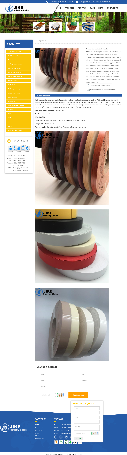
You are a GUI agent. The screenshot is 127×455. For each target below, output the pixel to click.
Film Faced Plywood (14, 72)
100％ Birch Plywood (14, 51)
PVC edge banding (14, 89)
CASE (92, 8)
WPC (10, 122)
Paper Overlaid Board (15, 130)
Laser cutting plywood (15, 76)
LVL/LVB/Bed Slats (14, 93)
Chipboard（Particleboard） (17, 105)
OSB (9, 118)
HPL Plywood (12, 80)
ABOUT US (82, 8)
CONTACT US (112, 8)
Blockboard (11, 101)
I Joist (10, 126)
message (79, 387)
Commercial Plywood (14, 68)
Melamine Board (13, 60)
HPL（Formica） (13, 97)
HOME (58, 8)
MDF (9, 113)
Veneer (10, 109)
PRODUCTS (69, 8)
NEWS (100, 8)
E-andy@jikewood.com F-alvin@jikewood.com (94, 2)
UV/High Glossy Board (15, 64)
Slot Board (11, 84)
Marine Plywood (13, 55)
